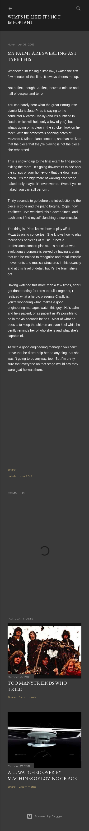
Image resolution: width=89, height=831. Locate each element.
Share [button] (11, 469)
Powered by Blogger (44, 816)
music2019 (25, 476)
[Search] (78, 7)
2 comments (27, 697)
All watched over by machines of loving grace (42, 775)
